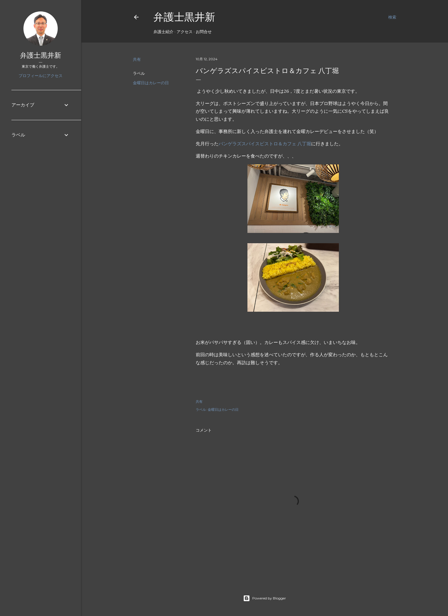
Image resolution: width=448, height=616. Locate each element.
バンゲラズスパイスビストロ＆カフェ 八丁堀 (265, 143)
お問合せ (204, 31)
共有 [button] (137, 59)
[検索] (392, 17)
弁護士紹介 (163, 31)
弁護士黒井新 (184, 17)
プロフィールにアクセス (41, 75)
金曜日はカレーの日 (151, 82)
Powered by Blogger (264, 598)
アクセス (185, 31)
